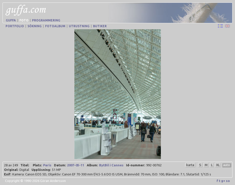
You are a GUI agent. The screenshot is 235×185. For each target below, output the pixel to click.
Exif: (7, 174)
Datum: (60, 165)
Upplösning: (41, 169)
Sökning (34, 26)
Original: (11, 169)
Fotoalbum (55, 26)
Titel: (24, 165)
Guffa (11, 20)
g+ (223, 180)
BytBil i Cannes (111, 165)
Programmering (46, 20)
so (228, 180)
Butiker (100, 26)
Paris (47, 165)
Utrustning (79, 26)
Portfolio (15, 26)
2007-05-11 (75, 165)
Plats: (37, 165)
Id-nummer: (135, 165)
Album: (92, 165)
